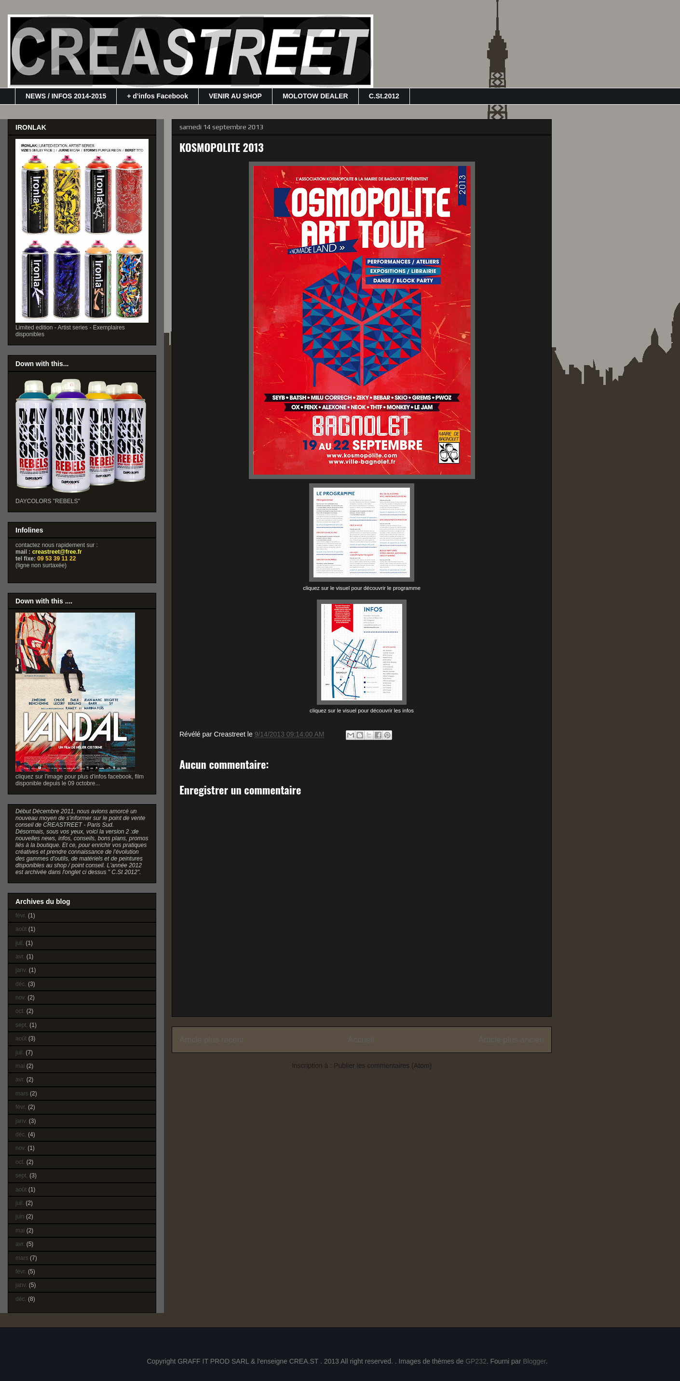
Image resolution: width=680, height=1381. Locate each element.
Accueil (361, 1039)
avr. (20, 956)
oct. (20, 1011)
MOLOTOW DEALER (315, 96)
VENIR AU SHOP (235, 96)
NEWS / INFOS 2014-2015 (66, 96)
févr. (21, 915)
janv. (21, 970)
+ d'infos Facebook (157, 96)
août (21, 929)
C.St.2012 (384, 96)
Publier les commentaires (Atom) (383, 1065)
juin (20, 1216)
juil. (19, 943)
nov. (20, 997)
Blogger (534, 1361)
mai (20, 1066)
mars (21, 1093)
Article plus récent (211, 1039)
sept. (21, 1025)
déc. (21, 984)
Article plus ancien (511, 1039)
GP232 (476, 1361)
